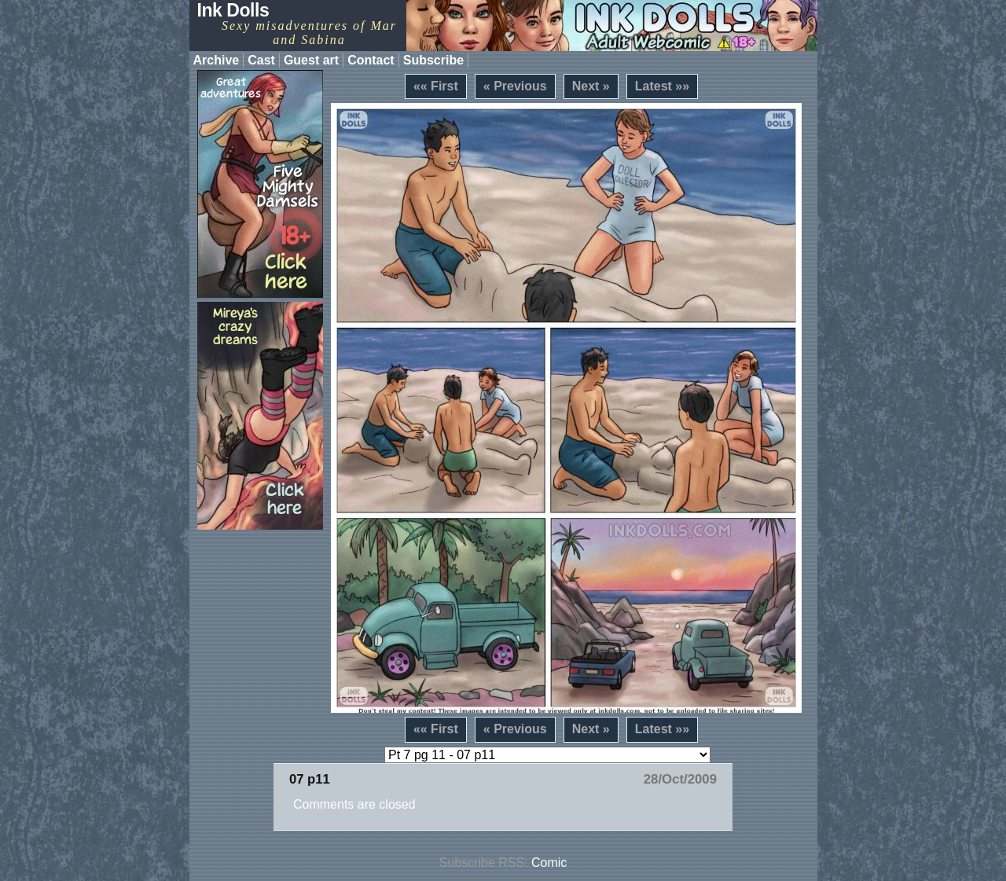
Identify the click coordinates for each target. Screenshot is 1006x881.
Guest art (311, 60)
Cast (261, 60)
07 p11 (309, 779)
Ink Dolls (233, 10)
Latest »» (662, 86)
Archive (216, 60)
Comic (549, 862)
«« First (435, 86)
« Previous (515, 86)
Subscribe (433, 60)
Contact (371, 60)
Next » (591, 86)
